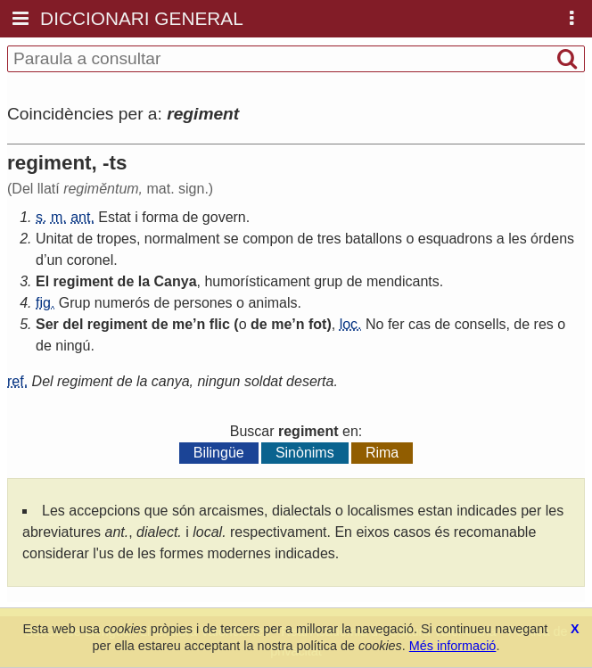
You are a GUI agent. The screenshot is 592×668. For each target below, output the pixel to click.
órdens (552, 238)
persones (203, 302)
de (191, 217)
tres (329, 238)
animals (272, 302)
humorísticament (256, 281)
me (182, 324)
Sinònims (304, 452)
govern (224, 217)
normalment (181, 238)
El (42, 281)
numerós (122, 302)
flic (220, 324)
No (374, 324)
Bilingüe (218, 452)
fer (396, 324)
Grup (75, 302)
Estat (114, 217)
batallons (373, 238)
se (231, 238)
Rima (382, 452)
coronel (90, 260)
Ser (47, 324)
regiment (83, 281)
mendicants (403, 281)
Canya (175, 281)
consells (480, 324)
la (144, 281)
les (517, 238)
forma (160, 217)
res (544, 324)
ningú (72, 345)
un (54, 260)
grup (328, 281)
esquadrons (455, 238)
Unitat (54, 238)
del (72, 324)
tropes (116, 238)
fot (317, 324)
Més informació (453, 646)
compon (268, 238)
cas (419, 324)
